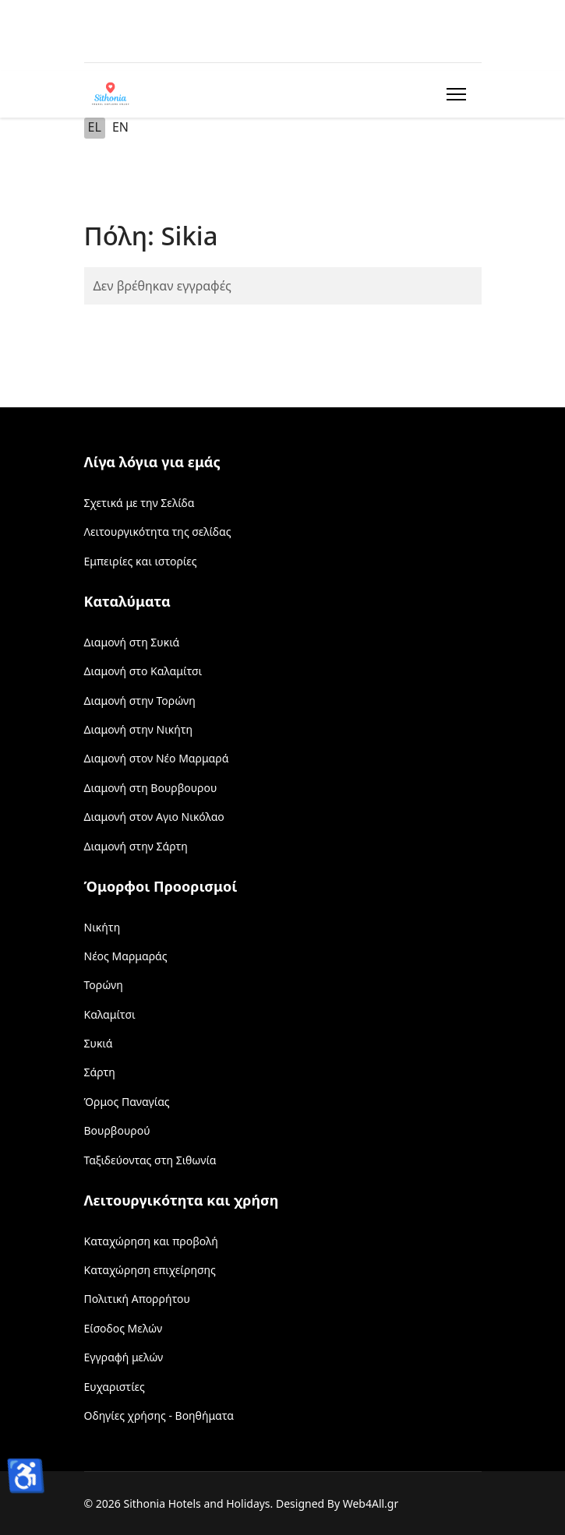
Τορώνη (103, 984)
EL (94, 127)
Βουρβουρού (117, 1130)
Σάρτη (99, 1072)
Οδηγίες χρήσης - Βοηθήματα (159, 1415)
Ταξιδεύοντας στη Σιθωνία (150, 1160)
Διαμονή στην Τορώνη (140, 700)
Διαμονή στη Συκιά (132, 642)
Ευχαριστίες (114, 1386)
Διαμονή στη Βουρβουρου (150, 787)
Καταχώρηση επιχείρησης (150, 1269)
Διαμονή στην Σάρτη (136, 846)
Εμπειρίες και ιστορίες (140, 561)
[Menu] (453, 94)
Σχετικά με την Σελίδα (139, 502)
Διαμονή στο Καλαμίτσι (143, 671)
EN (120, 127)
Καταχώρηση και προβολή (151, 1241)
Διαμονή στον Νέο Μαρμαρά (156, 758)
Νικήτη (102, 927)
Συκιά (98, 1043)
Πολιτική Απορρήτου (137, 1298)
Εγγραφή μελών (124, 1357)
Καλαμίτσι (110, 1014)
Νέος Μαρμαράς (126, 956)
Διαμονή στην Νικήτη (138, 729)
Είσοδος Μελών (123, 1328)
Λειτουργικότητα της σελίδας (157, 531)
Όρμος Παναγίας (127, 1101)
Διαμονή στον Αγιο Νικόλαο (154, 816)
